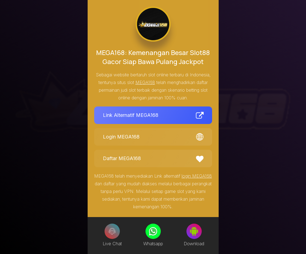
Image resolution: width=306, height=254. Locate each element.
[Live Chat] (112, 231)
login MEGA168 (197, 176)
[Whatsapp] (153, 231)
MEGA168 (145, 82)
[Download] (194, 231)
